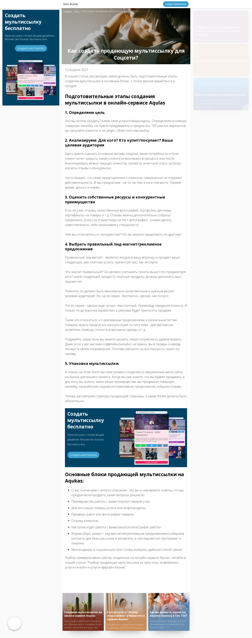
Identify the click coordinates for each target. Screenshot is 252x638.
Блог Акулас (70, 4)
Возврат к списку (14, 623)
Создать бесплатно (175, 4)
